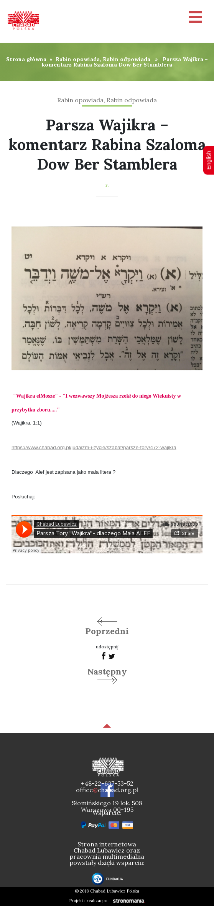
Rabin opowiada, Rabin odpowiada (103, 59)
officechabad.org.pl (107, 790)
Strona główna (26, 59)
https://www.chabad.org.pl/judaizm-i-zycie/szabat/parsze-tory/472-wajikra (94, 447)
